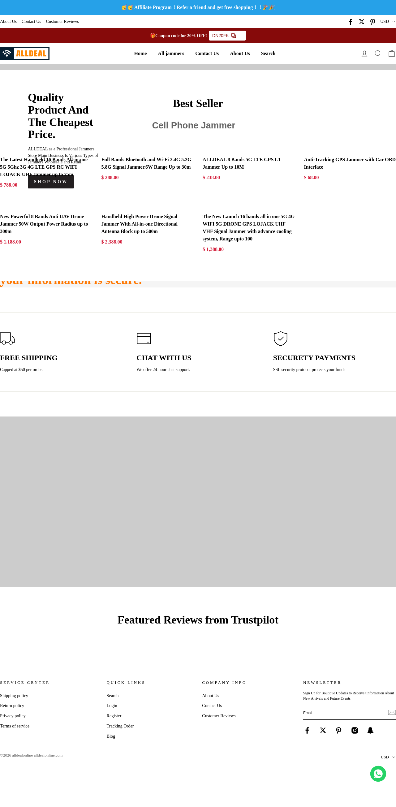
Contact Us (31, 21)
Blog (111, 736)
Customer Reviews (62, 21)
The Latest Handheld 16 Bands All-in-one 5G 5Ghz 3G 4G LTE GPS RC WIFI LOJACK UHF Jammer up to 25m (44, 167)
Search (268, 53)
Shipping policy (14, 695)
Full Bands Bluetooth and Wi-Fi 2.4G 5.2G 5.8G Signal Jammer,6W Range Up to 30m (146, 163)
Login (112, 705)
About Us (8, 21)
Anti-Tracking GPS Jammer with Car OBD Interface (350, 163)
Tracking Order (120, 725)
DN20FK (224, 35)
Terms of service (14, 725)
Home (140, 53)
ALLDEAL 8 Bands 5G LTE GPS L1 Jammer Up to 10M (242, 163)
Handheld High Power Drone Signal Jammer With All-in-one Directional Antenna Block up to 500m (139, 224)
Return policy (12, 705)
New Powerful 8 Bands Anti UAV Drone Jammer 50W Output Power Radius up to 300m (44, 224)
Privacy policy (13, 715)
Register (114, 715)
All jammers (171, 53)
